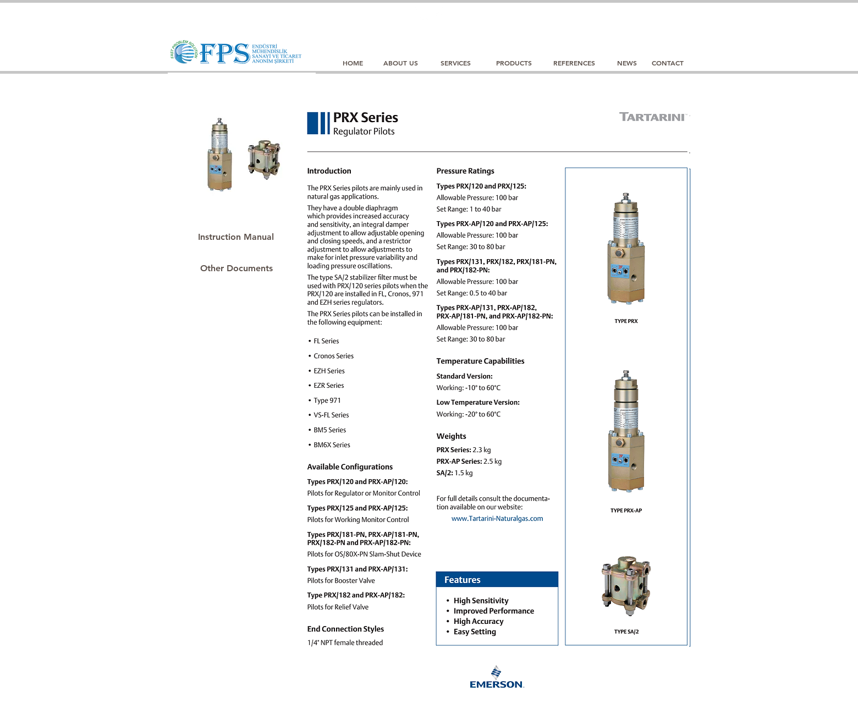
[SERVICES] (455, 63)
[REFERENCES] (574, 63)
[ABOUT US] (400, 63)
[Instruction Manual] (235, 237)
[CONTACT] (667, 63)
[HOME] (353, 63)
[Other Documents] (236, 268)
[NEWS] (627, 63)
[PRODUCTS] (513, 63)
